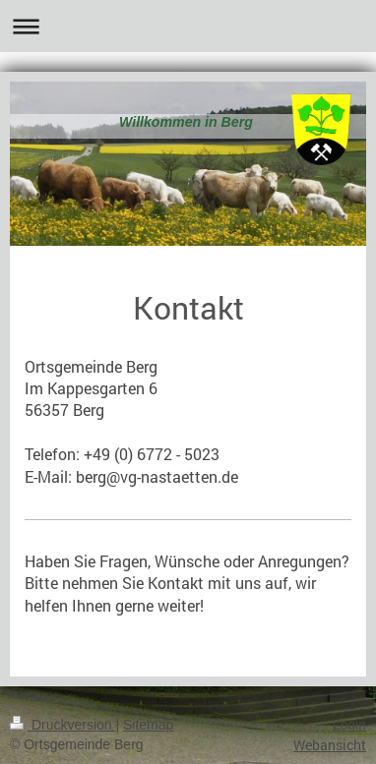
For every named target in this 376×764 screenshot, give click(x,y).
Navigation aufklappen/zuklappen (188, 26)
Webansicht (329, 744)
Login (349, 725)
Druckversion (62, 725)
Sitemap (148, 725)
